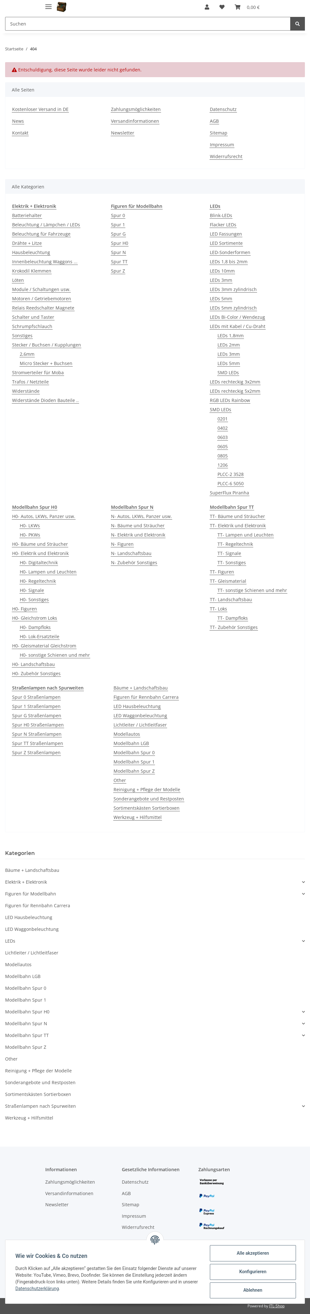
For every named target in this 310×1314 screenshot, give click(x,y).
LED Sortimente (226, 243)
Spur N (118, 252)
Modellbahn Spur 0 (134, 752)
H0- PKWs (30, 535)
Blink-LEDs (221, 215)
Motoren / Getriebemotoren (41, 299)
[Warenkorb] (247, 7)
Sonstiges (22, 335)
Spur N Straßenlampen (37, 734)
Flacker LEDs (223, 225)
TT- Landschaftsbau (231, 599)
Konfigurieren (252, 1271)
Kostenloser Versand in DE (40, 109)
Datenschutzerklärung (53, 1288)
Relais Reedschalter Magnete (43, 308)
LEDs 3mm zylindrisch (233, 289)
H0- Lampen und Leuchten (48, 572)
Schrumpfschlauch (32, 326)
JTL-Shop (276, 1306)
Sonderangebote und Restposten (149, 799)
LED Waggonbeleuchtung (140, 715)
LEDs (10, 941)
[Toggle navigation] (48, 4)
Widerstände (26, 391)
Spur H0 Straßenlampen (38, 725)
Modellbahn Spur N (26, 1023)
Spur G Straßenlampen (36, 715)
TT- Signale (229, 553)
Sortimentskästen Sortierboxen (147, 808)
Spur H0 (119, 243)
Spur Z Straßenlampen (36, 752)
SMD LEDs (228, 372)
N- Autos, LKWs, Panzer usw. (141, 516)
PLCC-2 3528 (231, 474)
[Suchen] (148, 24)
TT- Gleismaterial (228, 581)
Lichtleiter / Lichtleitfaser (140, 725)
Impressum (222, 145)
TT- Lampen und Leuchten (246, 535)
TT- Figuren (222, 572)
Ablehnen (252, 1290)
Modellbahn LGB (131, 743)
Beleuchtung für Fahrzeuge (41, 234)
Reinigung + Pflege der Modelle (147, 789)
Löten (18, 280)
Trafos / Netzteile (30, 382)
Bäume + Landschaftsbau (141, 688)
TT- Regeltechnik (235, 544)
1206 (223, 465)
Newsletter (122, 133)
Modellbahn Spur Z (134, 771)
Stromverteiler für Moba (38, 372)
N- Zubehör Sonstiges (134, 562)
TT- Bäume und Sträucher (237, 516)
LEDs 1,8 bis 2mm (228, 262)
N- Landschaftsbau (131, 553)
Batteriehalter (27, 215)
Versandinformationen (135, 121)
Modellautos (127, 734)
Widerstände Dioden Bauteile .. (45, 400)
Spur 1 (118, 225)
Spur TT (119, 262)
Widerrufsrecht (226, 156)
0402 (223, 428)
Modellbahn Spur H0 (27, 1012)
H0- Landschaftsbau (33, 664)
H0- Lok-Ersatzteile (39, 636)
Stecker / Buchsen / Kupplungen (46, 345)
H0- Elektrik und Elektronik (40, 553)
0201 (223, 419)
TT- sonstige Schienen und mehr (252, 590)
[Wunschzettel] (222, 7)
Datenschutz (223, 109)
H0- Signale (32, 590)
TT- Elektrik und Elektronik (238, 525)
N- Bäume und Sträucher (138, 525)
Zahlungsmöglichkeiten (136, 109)
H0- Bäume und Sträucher (40, 544)
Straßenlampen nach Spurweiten (40, 1106)
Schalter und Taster (33, 317)
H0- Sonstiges (34, 599)
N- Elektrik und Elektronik (138, 535)
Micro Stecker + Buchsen (46, 363)
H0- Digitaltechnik (39, 562)
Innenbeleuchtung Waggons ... (45, 262)
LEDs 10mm (222, 271)
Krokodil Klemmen (31, 271)
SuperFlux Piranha (229, 493)
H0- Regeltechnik (38, 581)
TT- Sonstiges (232, 562)
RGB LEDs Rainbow (230, 400)
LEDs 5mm (221, 299)
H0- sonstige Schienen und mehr (55, 655)
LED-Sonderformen (230, 252)
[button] (207, 7)
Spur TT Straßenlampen (37, 743)
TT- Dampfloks (233, 618)
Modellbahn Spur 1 (134, 762)
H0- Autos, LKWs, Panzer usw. (43, 516)
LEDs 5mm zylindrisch (233, 308)
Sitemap (218, 133)
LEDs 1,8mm (231, 335)
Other (120, 780)
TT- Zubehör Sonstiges (234, 627)
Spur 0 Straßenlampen (36, 697)
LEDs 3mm (221, 280)
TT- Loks (218, 609)
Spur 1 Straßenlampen (36, 706)
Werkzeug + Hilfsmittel (138, 817)
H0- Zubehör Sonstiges (36, 673)
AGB (214, 121)
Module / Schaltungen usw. (41, 289)
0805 (223, 456)
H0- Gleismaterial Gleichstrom (44, 646)
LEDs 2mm (229, 345)
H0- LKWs (30, 525)
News (18, 121)
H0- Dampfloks (35, 627)
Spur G (118, 234)
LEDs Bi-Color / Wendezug (237, 317)
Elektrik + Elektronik (26, 882)
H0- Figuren (24, 609)
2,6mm (27, 354)
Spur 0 (118, 215)
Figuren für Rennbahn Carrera (146, 697)
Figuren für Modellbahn (30, 894)
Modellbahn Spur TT (27, 1035)
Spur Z (118, 271)
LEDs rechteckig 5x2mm (235, 391)
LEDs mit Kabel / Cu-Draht (237, 326)
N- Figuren (122, 544)
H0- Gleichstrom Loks (34, 618)
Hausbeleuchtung (31, 252)
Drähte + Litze (27, 243)
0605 (223, 446)
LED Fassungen (226, 234)
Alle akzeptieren (252, 1253)
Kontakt (20, 133)
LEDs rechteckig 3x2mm (235, 382)
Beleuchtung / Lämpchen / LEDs (46, 225)
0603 (223, 437)
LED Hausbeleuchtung (137, 706)
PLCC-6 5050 (231, 483)
